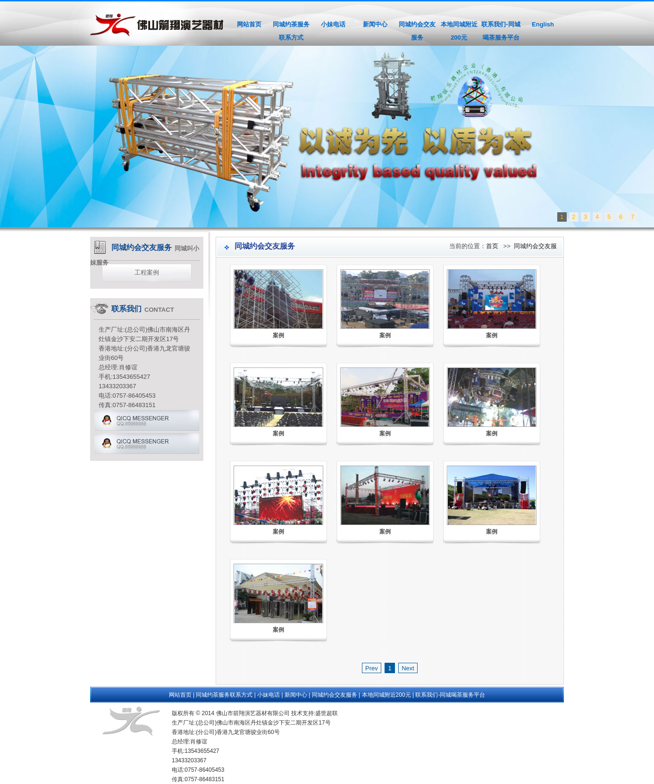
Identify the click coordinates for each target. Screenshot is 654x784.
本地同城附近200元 (459, 31)
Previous (7, 391)
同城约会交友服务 (417, 31)
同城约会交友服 (535, 246)
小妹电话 (333, 24)
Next (646, 391)
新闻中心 (375, 24)
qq (146, 421)
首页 (492, 246)
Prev (371, 668)
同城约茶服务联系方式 (291, 31)
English (543, 24)
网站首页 (249, 24)
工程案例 (146, 272)
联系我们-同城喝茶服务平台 (500, 31)
